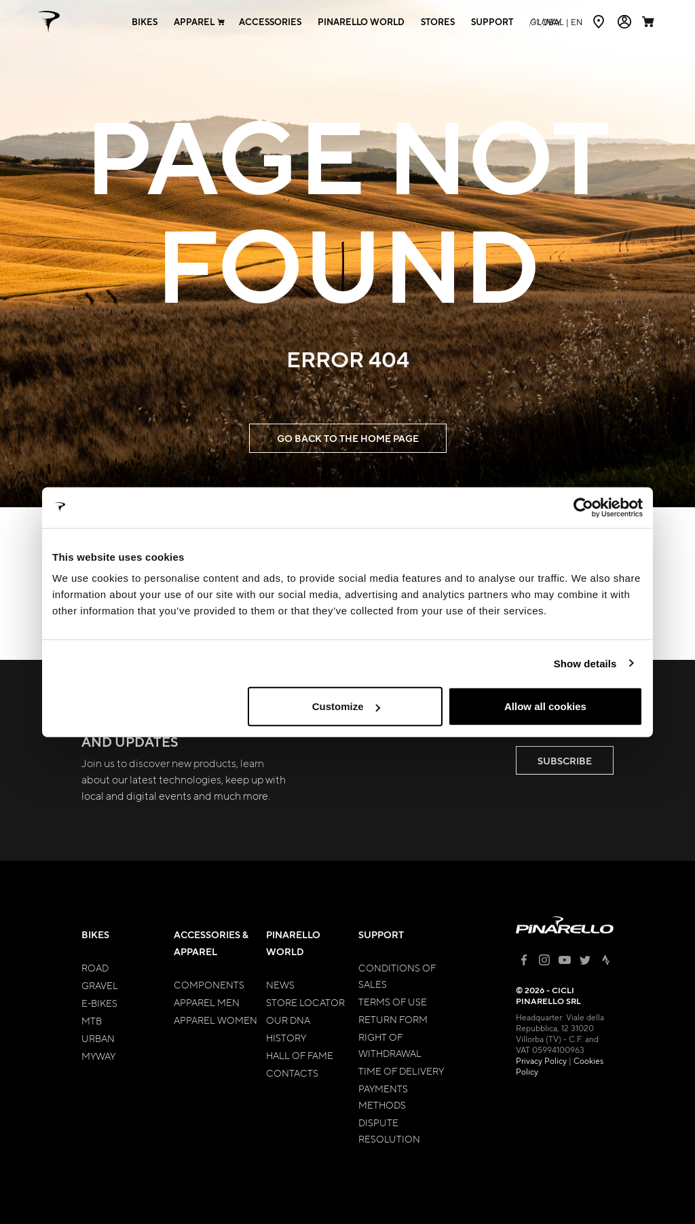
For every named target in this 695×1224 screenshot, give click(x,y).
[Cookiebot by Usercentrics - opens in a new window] (583, 507)
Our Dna (288, 1020)
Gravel (99, 985)
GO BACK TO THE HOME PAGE (348, 438)
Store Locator (305, 1002)
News (280, 984)
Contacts (292, 1073)
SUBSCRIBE (565, 760)
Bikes (95, 934)
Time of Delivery (401, 1070)
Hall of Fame (299, 1055)
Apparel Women (215, 1020)
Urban (98, 1038)
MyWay (98, 1056)
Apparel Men (207, 1002)
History (286, 1037)
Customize (346, 706)
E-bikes (99, 1003)
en (556, 21)
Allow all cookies (545, 706)
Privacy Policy (541, 1060)
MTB (91, 1020)
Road (95, 967)
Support (381, 934)
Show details (585, 663)
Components (209, 984)
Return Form (393, 1019)
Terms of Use (392, 1001)
